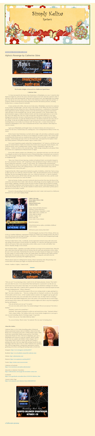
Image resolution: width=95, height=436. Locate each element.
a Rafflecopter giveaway (12, 423)
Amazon (32, 267)
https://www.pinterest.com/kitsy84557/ (20, 359)
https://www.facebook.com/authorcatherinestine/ (17, 367)
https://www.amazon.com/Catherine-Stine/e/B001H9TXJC (20, 381)
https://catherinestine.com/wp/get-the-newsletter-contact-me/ (21, 371)
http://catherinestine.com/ (16, 356)
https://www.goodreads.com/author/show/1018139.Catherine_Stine (22, 376)
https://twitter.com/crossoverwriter (19, 362)
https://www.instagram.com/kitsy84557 (21, 350)
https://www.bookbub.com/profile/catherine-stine (23, 353)
